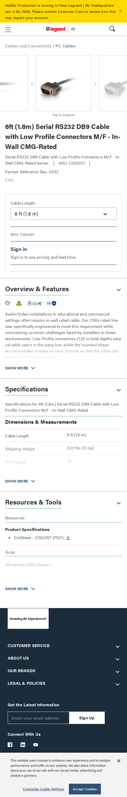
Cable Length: (23, 203)
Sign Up (86, 718)
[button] (120, 11)
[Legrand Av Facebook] (10, 744)
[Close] (118, 760)
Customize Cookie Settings (43, 788)
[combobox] (63, 213)
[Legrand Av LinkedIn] (23, 744)
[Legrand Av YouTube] (35, 744)
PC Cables (66, 46)
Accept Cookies (85, 788)
